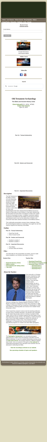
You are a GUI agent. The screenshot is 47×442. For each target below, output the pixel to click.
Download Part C (37, 268)
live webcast (33, 342)
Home (4, 19)
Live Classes (10, 19)
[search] (23, 86)
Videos (35, 19)
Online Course (19, 19)
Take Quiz (9, 267)
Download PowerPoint (35, 261)
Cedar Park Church (23, 106)
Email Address (6, 29)
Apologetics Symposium (15, 336)
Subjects (19, 22)
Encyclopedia (28, 19)
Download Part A (36, 265)
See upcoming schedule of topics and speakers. (23, 350)
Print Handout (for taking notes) (15, 265)
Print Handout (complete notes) (38, 262)
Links (24, 22)
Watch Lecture (10, 264)
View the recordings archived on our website (23, 347)
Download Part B (37, 267)
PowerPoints (6, 22)
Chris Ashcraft (17, 104)
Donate (29, 22)
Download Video (33, 264)
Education (13, 22)
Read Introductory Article (13, 262)
